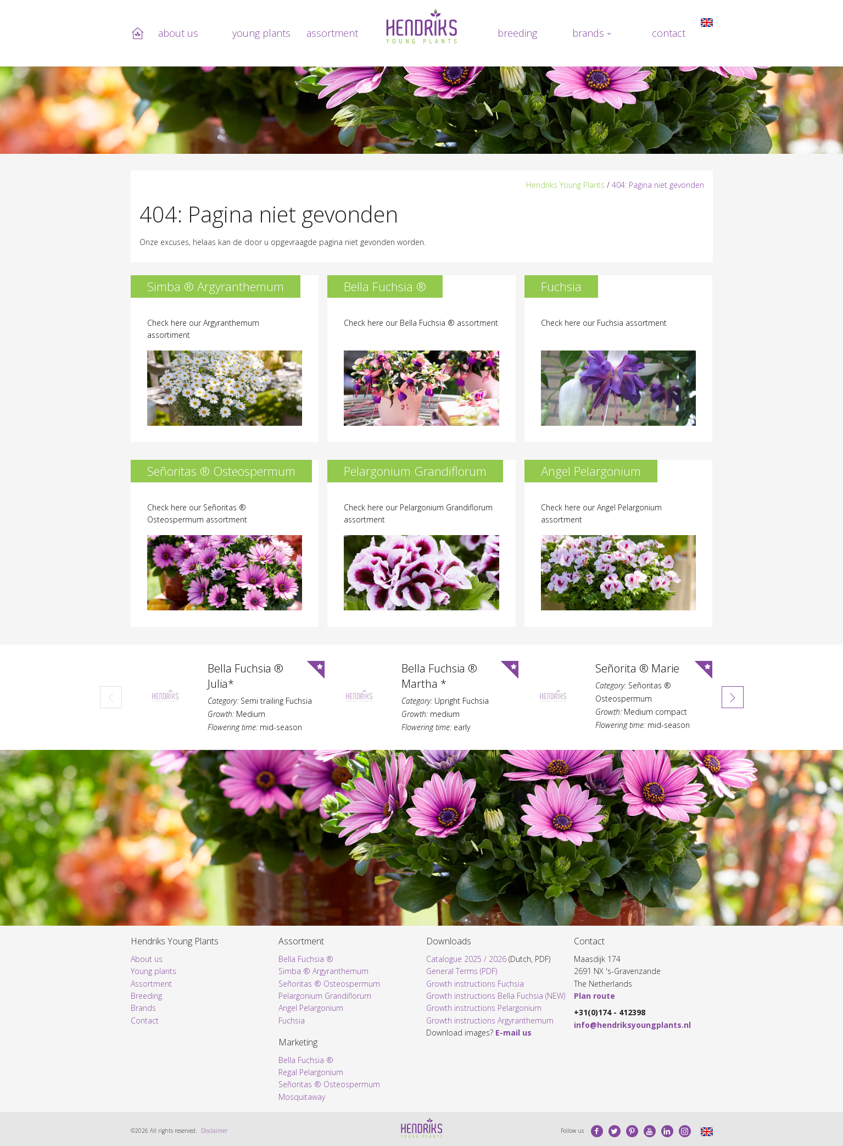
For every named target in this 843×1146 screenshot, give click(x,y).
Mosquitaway (301, 1097)
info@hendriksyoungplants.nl (632, 1025)
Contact (668, 33)
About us (178, 33)
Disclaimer (214, 1130)
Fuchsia (291, 1020)
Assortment (332, 33)
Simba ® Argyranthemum (323, 971)
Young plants (261, 33)
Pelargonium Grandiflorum (324, 996)
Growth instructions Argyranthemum (490, 1020)
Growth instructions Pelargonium (483, 1008)
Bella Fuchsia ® (305, 959)
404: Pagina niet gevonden (658, 185)
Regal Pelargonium (310, 1072)
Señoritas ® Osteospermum (329, 983)
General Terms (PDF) (461, 971)
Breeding (517, 33)
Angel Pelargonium (310, 1008)
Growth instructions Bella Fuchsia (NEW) (495, 996)
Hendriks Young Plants (565, 185)
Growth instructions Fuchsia (475, 983)
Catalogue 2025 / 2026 (466, 959)
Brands (588, 33)
